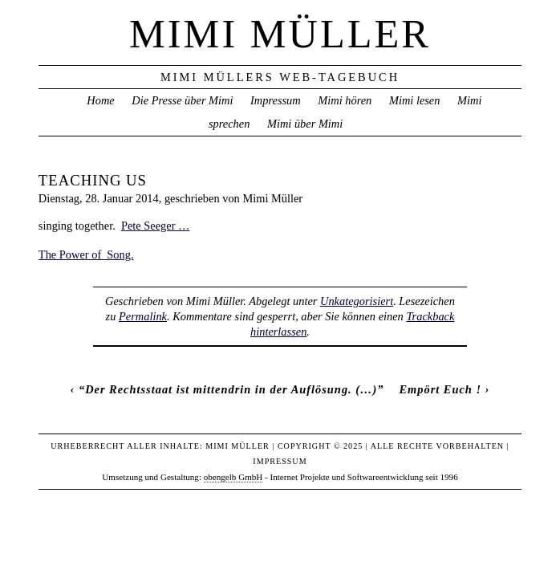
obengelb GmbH (233, 477)
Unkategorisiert (356, 301)
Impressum (275, 100)
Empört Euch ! (440, 389)
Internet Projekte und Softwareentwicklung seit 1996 (364, 477)
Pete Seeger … (155, 225)
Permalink (143, 316)
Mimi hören (344, 100)
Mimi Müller (280, 33)
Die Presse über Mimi (182, 100)
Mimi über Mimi (305, 123)
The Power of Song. (86, 254)
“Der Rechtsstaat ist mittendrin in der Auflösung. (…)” (231, 389)
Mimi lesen (414, 100)
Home (100, 100)
